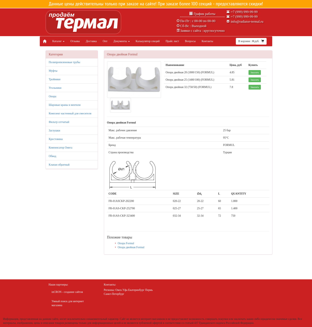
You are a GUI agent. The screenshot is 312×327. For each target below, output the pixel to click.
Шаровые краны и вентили (65, 104)
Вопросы (190, 41)
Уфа (124, 289)
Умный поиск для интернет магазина (68, 303)
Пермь (149, 289)
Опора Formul (126, 243)
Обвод (52, 156)
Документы (121, 41)
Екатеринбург (136, 289)
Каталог (58, 41)
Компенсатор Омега (60, 147)
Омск (118, 289)
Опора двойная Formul (131, 247)
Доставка (91, 41)
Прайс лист (172, 41)
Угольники (55, 87)
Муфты (53, 70)
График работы (202, 14)
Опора (52, 96)
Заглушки (54, 130)
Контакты (207, 41)
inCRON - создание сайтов (67, 291)
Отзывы (75, 41)
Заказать (255, 72)
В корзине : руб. (251, 41)
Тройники (54, 79)
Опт (105, 41)
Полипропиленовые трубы (64, 62)
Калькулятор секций (148, 41)
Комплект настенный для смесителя (70, 113)
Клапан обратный (59, 164)
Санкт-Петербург (114, 293)
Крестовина (56, 139)
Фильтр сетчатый (59, 122)
